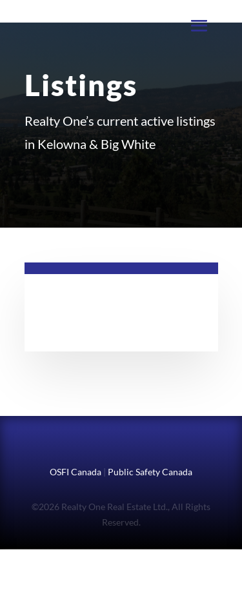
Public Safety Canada (150, 471)
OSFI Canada (75, 471)
